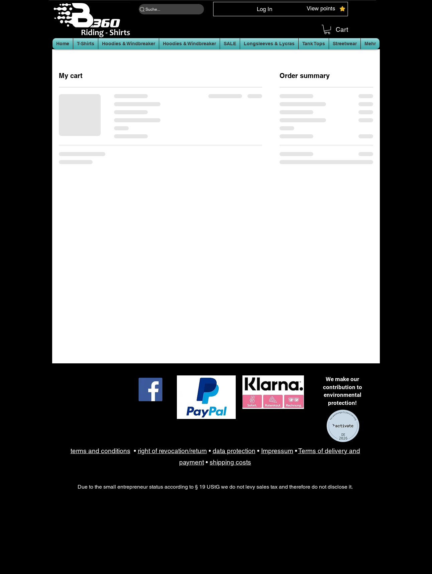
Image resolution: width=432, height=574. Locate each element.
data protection (234, 450)
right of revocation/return (172, 450)
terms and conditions (100, 450)
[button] (327, 29)
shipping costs (230, 462)
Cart (342, 29)
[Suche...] (171, 9)
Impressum (277, 450)
